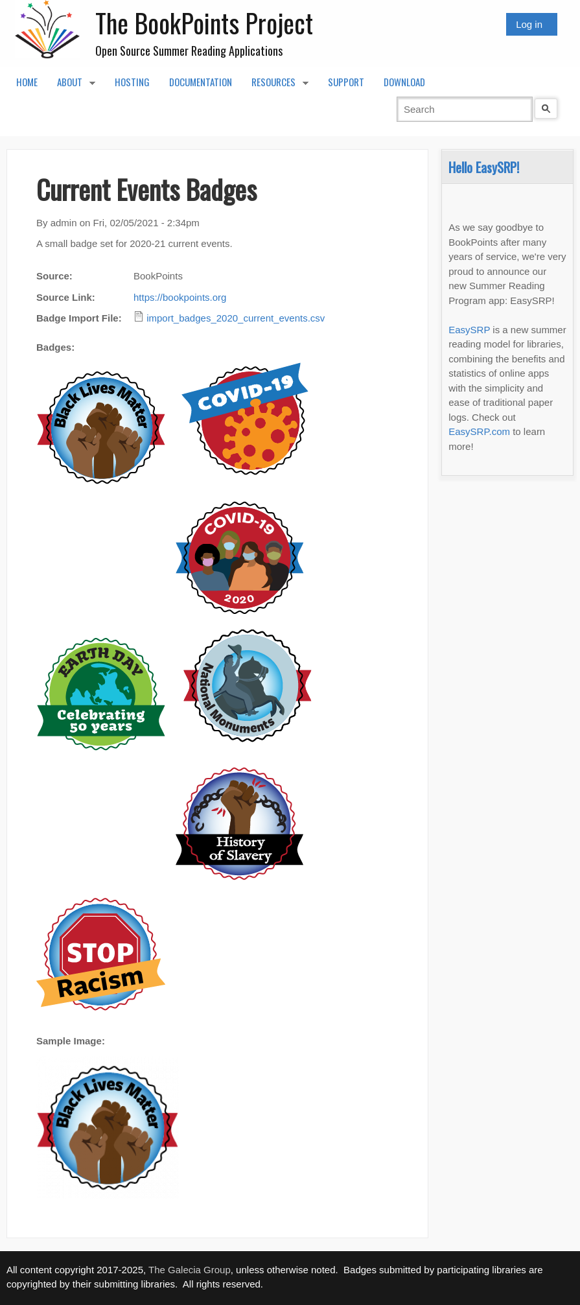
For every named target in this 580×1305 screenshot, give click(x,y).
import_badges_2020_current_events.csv (235, 317)
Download (404, 82)
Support (346, 82)
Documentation (200, 82)
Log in (529, 24)
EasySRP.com (479, 431)
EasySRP (469, 329)
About (71, 86)
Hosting (132, 82)
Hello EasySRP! (483, 167)
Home (27, 82)
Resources (275, 86)
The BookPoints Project (204, 22)
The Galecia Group (189, 1269)
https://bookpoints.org (179, 297)
